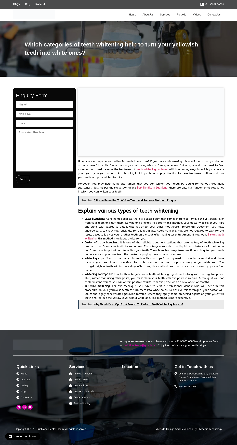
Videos (197, 14)
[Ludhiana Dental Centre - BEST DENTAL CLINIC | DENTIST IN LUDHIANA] (145, 387)
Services (165, 14)
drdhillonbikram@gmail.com (140, 345)
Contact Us (214, 14)
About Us (148, 14)
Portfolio (181, 14)
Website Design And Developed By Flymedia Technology (189, 429)
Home (132, 14)
